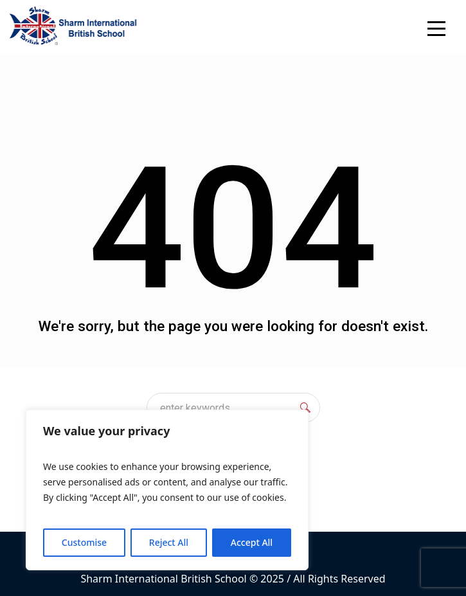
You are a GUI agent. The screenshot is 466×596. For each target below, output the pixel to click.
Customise (84, 542)
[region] (167, 490)
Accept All (252, 542)
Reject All (168, 542)
